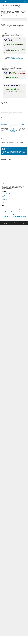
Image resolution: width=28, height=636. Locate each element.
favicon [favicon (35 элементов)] (17, 208)
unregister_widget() (9, 108)
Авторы (3, 198)
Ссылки (3, 202)
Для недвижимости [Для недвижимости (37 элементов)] (22, 213)
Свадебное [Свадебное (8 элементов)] (3, 218)
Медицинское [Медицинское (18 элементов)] (9, 214)
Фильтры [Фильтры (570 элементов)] (7, 218)
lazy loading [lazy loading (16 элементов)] (13, 209)
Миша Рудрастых (8, 148)
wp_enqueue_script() (15, 57)
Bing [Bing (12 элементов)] (8, 208)
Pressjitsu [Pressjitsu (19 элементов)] (3, 211)
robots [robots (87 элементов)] (9, 211)
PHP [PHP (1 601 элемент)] (18, 209)
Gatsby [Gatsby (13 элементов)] (20, 208)
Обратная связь (16, 222)
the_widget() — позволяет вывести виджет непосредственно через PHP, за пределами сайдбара (14, 130)
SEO (3, 138)
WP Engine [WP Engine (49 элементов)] (22, 211)
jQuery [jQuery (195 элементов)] (7, 209)
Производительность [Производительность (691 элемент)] (8, 216)
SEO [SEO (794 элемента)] (12, 211)
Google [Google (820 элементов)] (3, 209)
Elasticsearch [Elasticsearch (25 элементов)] (13, 208)
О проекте (3, 196)
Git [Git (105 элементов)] (22, 208)
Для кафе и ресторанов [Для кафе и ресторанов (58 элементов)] (13, 213)
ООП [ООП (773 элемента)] (13, 214)
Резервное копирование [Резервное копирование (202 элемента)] (20, 216)
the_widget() (3, 108)
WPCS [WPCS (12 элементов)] (19, 211)
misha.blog (7, 109)
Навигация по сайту (5, 195)
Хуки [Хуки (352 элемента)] (11, 218)
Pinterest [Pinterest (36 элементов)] (21, 209)
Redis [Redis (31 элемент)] (6, 211)
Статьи (3, 137)
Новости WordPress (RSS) (6, 193)
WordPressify (4, 1)
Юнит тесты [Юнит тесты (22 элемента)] (15, 218)
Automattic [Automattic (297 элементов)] (4, 208)
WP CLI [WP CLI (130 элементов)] (16, 211)
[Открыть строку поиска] (22, 1)
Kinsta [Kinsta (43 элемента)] (10, 209)
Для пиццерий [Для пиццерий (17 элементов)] (4, 214)
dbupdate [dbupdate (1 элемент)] (10, 208)
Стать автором (4, 199)
